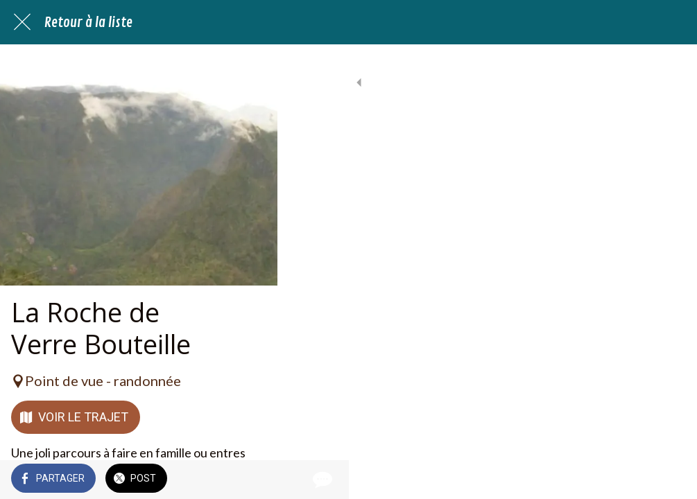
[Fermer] (22, 22)
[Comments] (669, 479)
